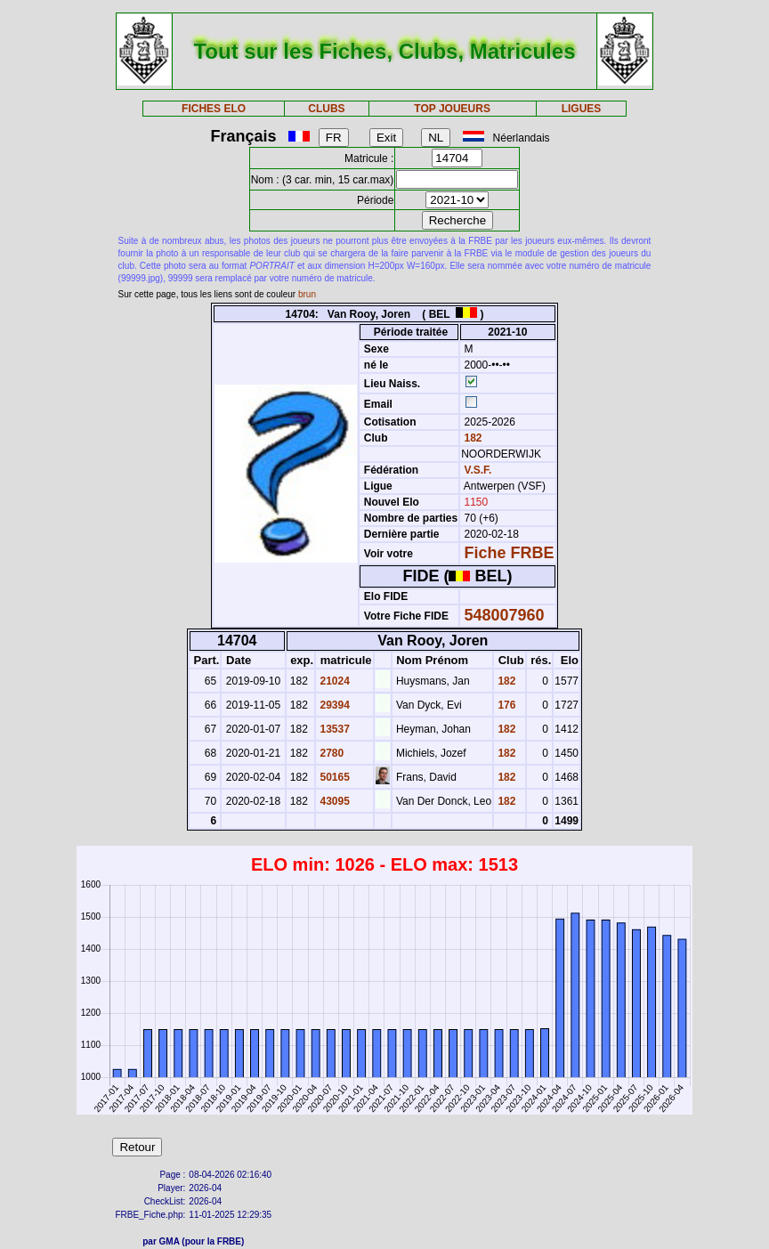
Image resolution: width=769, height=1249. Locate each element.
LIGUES (582, 108)
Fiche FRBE (509, 553)
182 (471, 438)
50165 (333, 777)
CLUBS (326, 108)
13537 (333, 729)
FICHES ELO (214, 108)
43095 (333, 801)
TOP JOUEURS (452, 108)
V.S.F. (478, 470)
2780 (330, 753)
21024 (333, 681)
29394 (333, 705)
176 (505, 705)
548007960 (505, 615)
